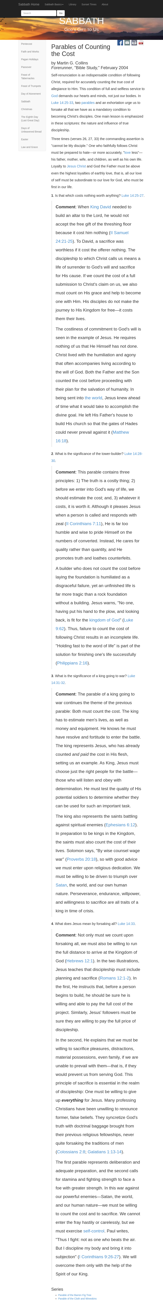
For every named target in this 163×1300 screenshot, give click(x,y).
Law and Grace (29, 147)
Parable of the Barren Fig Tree (74, 1295)
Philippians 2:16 (72, 663)
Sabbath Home (28, 4)
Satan (61, 885)
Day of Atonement (31, 93)
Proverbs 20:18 (81, 859)
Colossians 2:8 (71, 1151)
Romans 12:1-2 (114, 978)
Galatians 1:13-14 (105, 1151)
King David (100, 206)
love (127, 152)
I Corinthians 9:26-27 (99, 1256)
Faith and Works (30, 51)
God (54, 96)
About (105, 4)
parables (88, 103)
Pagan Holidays (29, 59)
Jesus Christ (76, 166)
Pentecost (26, 43)
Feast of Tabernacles (28, 76)
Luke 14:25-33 (62, 103)
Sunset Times (89, 4)
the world (93, 397)
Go (60, 13)
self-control (93, 1231)
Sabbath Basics (54, 4)
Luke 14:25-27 (133, 195)
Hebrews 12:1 (79, 960)
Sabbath (25, 101)
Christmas (26, 109)
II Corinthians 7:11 (83, 523)
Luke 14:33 (126, 924)
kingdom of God (104, 620)
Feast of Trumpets (31, 86)
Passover (26, 67)
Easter (24, 139)
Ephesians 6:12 (120, 824)
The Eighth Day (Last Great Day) (30, 118)
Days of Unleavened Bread (31, 130)
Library (72, 4)
